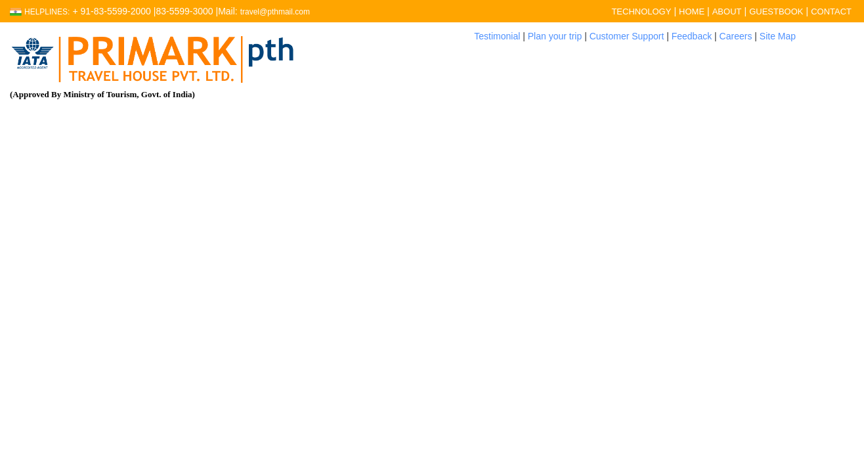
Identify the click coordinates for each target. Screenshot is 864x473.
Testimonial (497, 36)
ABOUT (727, 11)
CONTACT (831, 11)
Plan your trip (555, 36)
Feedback (692, 36)
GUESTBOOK (776, 11)
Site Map (778, 36)
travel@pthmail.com (275, 12)
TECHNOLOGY (641, 11)
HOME (691, 11)
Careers (736, 36)
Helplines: (47, 12)
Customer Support (627, 36)
